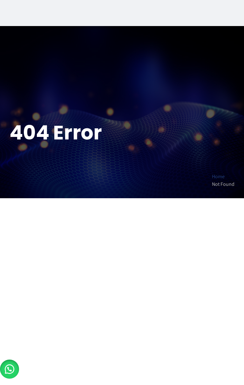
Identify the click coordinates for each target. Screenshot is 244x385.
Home (218, 176)
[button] (9, 369)
